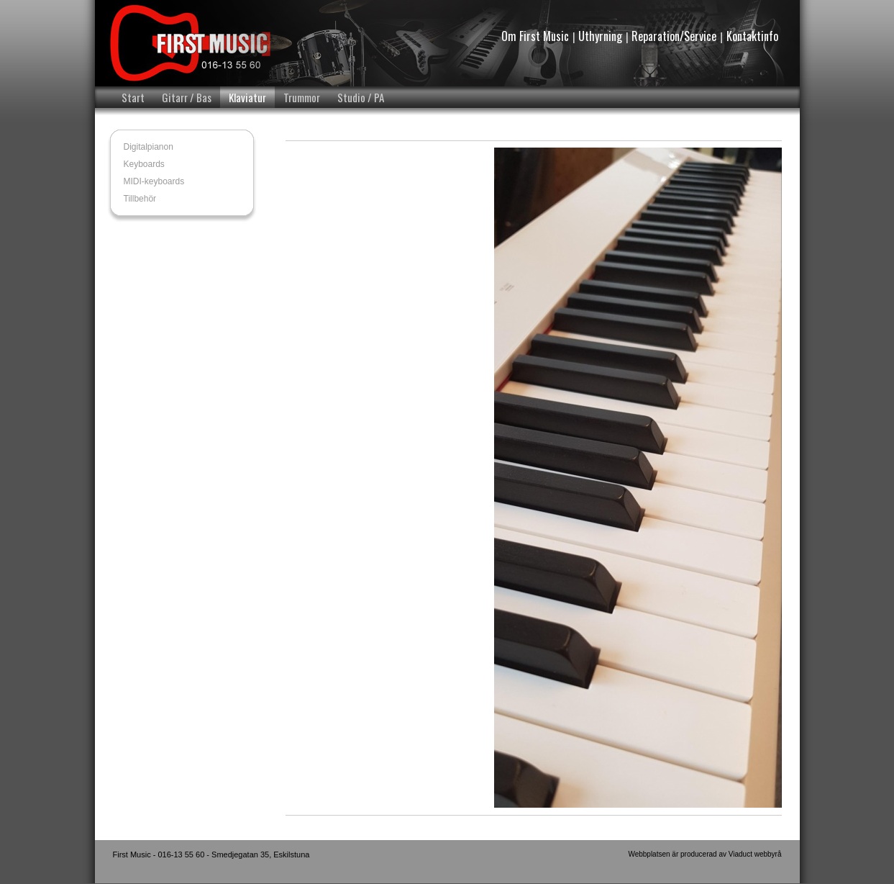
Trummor (301, 97)
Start (133, 97)
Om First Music (535, 36)
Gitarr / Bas (186, 97)
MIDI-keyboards (154, 181)
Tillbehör (140, 199)
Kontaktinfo (752, 36)
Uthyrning (600, 36)
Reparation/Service (673, 36)
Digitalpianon (148, 147)
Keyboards (144, 164)
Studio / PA (360, 97)
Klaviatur (247, 97)
